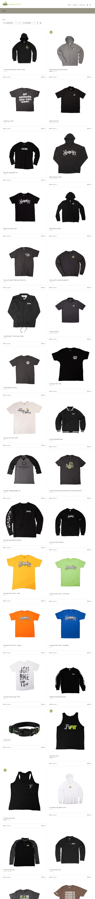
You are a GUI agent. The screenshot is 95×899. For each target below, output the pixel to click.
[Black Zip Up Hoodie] (70, 207)
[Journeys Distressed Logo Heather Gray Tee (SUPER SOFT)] (70, 469)
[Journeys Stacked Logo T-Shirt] (24, 675)
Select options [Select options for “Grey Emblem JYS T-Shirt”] (8, 395)
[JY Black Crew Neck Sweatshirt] (70, 675)
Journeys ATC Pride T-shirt (11, 438)
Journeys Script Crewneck (57, 542)
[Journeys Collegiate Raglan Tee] (24, 469)
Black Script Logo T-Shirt (10, 228)
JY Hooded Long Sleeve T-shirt (58, 807)
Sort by (8, 23)
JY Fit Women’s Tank (9, 818)
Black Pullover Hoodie (56, 177)
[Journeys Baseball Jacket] (70, 418)
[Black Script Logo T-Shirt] (24, 207)
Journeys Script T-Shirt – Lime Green (60, 594)
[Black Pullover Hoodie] (70, 153)
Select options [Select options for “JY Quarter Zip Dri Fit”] (8, 877)
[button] (90, 5)
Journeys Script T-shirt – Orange (12, 645)
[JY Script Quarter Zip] (70, 848)
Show (27, 23)
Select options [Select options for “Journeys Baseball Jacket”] (54, 446)
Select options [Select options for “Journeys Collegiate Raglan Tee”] (8, 498)
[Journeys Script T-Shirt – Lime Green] (70, 572)
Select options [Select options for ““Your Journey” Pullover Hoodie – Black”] (8, 77)
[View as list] (40, 22)
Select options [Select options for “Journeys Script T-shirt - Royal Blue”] (54, 652)
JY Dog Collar (7, 740)
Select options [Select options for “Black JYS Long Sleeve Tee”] (8, 180)
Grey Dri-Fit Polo (54, 331)
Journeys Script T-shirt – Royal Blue (59, 645)
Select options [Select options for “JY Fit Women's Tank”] (8, 825)
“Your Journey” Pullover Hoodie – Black (14, 69)
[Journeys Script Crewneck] (70, 521)
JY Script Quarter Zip (55, 870)
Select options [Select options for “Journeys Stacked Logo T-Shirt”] (8, 704)
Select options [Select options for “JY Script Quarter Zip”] (54, 877)
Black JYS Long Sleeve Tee (10, 172)
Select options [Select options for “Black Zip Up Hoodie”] (54, 236)
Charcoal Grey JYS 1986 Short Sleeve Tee (15, 280)
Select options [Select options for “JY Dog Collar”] (8, 747)
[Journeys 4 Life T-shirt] (70, 364)
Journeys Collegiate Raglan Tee (12, 491)
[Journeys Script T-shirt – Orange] (24, 624)
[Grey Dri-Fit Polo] (70, 310)
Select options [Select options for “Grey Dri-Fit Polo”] (54, 339)
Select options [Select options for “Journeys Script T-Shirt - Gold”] (8, 601)
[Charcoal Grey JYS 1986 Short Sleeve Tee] (24, 259)
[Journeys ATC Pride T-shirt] (24, 417)
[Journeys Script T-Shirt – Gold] (24, 572)
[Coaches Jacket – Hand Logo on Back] (24, 312)
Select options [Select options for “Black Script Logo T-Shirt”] (8, 236)
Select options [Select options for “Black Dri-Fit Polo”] (54, 128)
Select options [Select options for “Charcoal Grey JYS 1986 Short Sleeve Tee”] (8, 287)
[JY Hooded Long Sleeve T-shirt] (70, 786)
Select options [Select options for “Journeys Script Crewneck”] (54, 549)
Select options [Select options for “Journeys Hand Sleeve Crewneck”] (8, 547)
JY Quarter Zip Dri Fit (9, 870)
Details (43, 77)
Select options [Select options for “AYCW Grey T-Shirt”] (8, 128)
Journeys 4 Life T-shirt (55, 384)
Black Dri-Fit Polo (54, 121)
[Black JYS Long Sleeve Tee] (24, 151)
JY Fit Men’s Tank (54, 756)
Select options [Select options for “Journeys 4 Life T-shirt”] (54, 391)
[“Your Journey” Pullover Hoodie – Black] (24, 48)
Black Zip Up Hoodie (55, 228)
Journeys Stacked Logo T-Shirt (12, 697)
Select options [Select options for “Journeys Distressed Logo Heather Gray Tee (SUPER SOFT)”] (54, 498)
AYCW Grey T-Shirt (9, 121)
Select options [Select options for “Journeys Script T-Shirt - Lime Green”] (54, 601)
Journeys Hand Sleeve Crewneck (12, 540)
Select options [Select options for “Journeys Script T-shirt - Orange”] (8, 652)
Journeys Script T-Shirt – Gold (12, 593)
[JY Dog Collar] (24, 722)
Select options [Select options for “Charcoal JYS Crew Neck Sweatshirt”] (54, 287)
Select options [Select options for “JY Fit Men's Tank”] (54, 763)
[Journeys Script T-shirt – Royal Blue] (70, 624)
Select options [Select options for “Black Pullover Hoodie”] (54, 184)
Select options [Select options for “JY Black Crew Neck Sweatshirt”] (54, 704)
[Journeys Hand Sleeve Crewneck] (24, 520)
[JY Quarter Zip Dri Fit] (24, 848)
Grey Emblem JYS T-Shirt (10, 387)
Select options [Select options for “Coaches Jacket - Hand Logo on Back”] (8, 343)
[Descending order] (19, 22)
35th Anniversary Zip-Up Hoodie (58, 69)
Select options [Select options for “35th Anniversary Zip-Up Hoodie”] (54, 77)
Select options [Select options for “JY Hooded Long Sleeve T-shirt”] (54, 815)
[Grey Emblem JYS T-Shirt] (24, 366)
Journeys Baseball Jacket (56, 439)
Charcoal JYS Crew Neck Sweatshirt (59, 280)
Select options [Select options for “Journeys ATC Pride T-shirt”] (8, 445)
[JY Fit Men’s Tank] (70, 731)
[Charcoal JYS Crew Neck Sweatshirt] (70, 259)
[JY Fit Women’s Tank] (24, 791)
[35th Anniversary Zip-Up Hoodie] (70, 48)
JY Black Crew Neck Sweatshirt (58, 697)
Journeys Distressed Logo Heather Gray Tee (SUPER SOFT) (66, 491)
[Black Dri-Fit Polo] (70, 100)
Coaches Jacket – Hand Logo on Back (14, 336)
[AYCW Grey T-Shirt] (24, 100)
